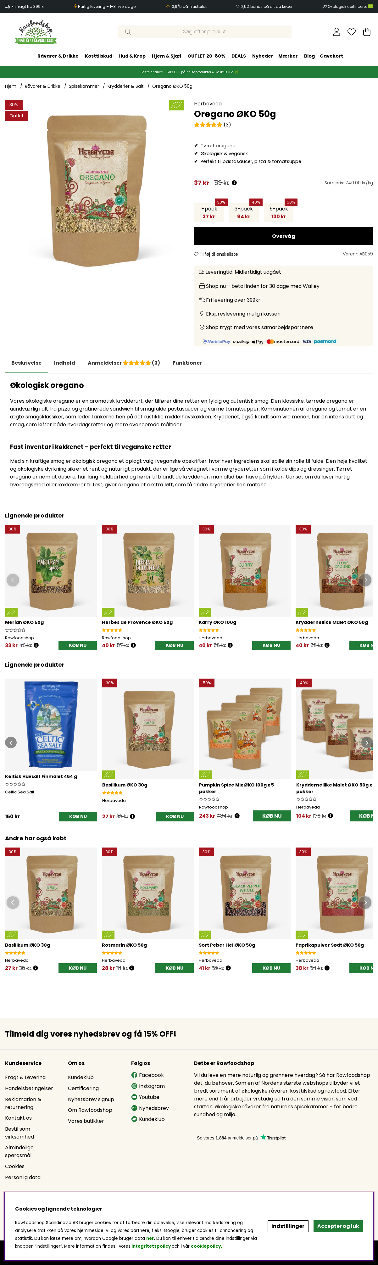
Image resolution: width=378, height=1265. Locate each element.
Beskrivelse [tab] (26, 363)
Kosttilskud (98, 56)
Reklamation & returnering (23, 1103)
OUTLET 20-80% (206, 56)
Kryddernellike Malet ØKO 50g (332, 622)
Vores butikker (86, 1121)
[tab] (64, 363)
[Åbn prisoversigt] (234, 183)
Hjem (10, 86)
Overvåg (283, 236)
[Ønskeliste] (351, 31)
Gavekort (331, 56)
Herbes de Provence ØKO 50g (137, 622)
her (150, 1238)
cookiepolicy (206, 1246)
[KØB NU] (77, 646)
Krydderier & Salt (126, 86)
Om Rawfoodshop (90, 1110)
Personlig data (23, 1177)
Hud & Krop (132, 56)
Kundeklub (81, 1077)
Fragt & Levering (25, 1077)
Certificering (83, 1088)
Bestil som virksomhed (19, 1132)
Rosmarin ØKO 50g (124, 945)
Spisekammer (84, 86)
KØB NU (272, 816)
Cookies (15, 1166)
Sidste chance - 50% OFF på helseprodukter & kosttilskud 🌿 (189, 72)
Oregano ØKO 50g (172, 86)
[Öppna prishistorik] (36, 645)
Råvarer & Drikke (58, 56)
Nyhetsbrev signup (91, 1099)
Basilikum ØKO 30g (27, 945)
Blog (309, 56)
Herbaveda (208, 103)
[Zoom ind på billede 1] (94, 189)
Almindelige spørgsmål (19, 1151)
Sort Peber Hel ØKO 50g (227, 945)
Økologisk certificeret (350, 6)
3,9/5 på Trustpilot (189, 6)
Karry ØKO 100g (217, 622)
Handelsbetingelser (29, 1088)
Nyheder (262, 56)
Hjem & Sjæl (166, 56)
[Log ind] (337, 31)
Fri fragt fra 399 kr (28, 6)
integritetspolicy (151, 1246)
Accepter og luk (338, 1226)
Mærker (288, 56)
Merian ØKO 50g (24, 622)
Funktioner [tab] (187, 363)
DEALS (238, 56)
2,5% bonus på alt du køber (266, 6)
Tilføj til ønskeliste (216, 254)
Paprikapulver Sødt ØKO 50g (330, 945)
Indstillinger (287, 1226)
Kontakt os (18, 1118)
